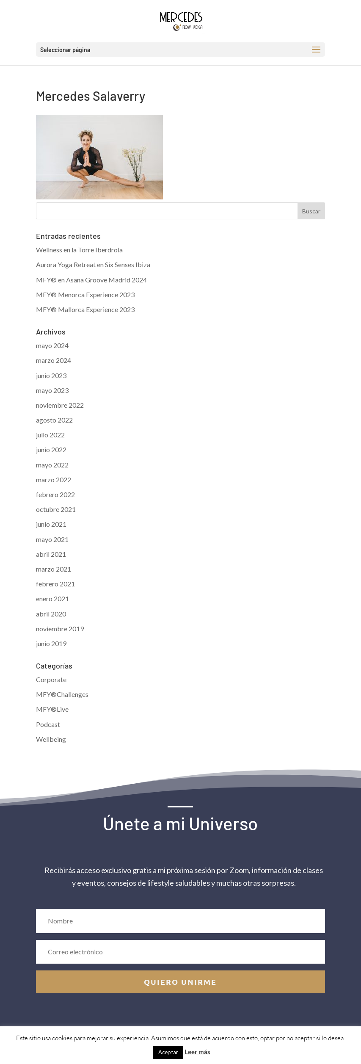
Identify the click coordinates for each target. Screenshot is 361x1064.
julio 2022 (50, 435)
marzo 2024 (53, 360)
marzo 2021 (53, 569)
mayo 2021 (52, 539)
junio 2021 (51, 524)
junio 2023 (51, 375)
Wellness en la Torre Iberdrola (79, 250)
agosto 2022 (54, 420)
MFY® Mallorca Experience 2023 (85, 309)
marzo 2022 (53, 479)
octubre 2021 (56, 509)
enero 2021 (52, 598)
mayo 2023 (52, 390)
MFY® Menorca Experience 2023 (85, 294)
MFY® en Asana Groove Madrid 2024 (91, 280)
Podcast (48, 724)
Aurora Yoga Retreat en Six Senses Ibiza (93, 264)
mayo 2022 (52, 465)
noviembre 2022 (60, 405)
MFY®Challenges (62, 694)
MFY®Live (52, 709)
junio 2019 (51, 643)
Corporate (51, 679)
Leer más (197, 1052)
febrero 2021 (55, 584)
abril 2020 (51, 614)
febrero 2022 (55, 494)
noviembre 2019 (60, 629)
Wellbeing (51, 739)
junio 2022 (51, 449)
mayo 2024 (52, 345)
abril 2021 (51, 554)
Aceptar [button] (168, 1052)
